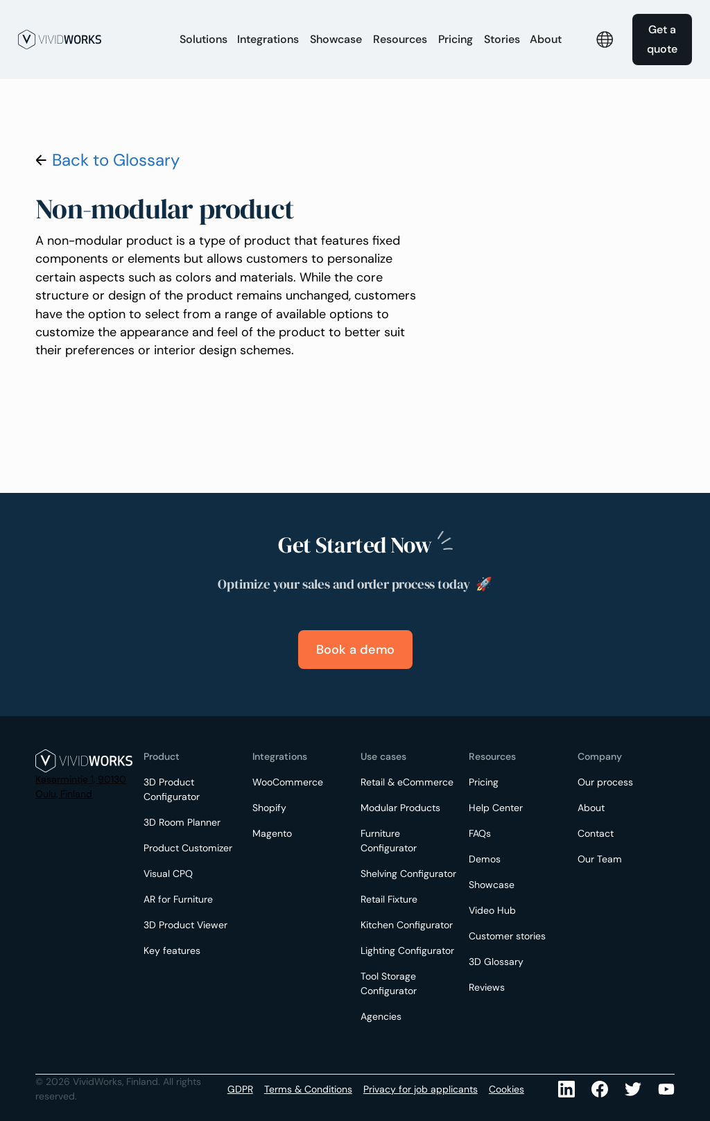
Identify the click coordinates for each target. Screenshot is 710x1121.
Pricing (455, 39)
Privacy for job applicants (420, 1089)
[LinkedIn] (566, 1089)
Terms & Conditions (308, 1089)
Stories (502, 39)
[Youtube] (633, 1089)
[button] (203, 39)
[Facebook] (599, 1089)
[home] (91, 39)
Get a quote (662, 39)
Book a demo (355, 649)
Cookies (506, 1089)
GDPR (240, 1089)
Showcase (336, 39)
